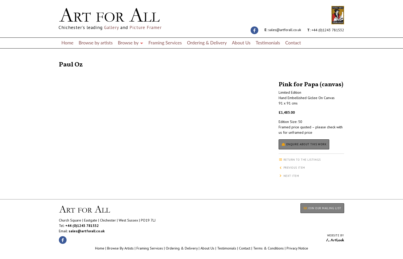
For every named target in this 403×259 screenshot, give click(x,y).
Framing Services (165, 42)
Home (67, 42)
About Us (241, 42)
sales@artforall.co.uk (282, 29)
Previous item (292, 167)
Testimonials (268, 42)
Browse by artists (96, 42)
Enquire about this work (303, 144)
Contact (293, 42)
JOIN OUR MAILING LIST (322, 208)
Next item (289, 176)
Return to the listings (77, 58)
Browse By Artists (120, 248)
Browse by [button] (130, 42)
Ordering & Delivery (207, 42)
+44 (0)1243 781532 (325, 29)
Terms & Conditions (268, 248)
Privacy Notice (297, 248)
